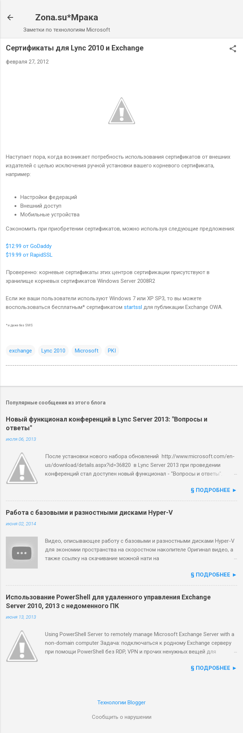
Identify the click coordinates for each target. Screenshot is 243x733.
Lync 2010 (53, 350)
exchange (20, 350)
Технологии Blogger (121, 702)
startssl (133, 307)
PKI (112, 350)
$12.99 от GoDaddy (29, 246)
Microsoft (86, 350)
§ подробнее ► (214, 490)
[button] (232, 49)
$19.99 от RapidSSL (29, 255)
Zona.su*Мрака (66, 17)
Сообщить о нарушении (121, 717)
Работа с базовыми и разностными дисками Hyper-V (89, 512)
